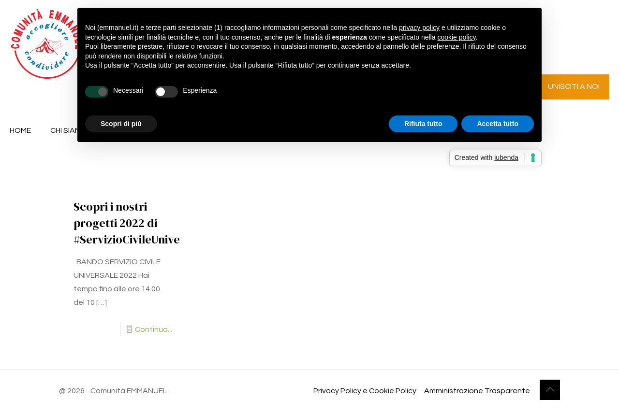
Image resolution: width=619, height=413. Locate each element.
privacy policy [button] (419, 27)
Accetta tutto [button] (497, 124)
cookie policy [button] (456, 37)
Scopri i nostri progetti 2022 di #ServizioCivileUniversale (140, 223)
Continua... (153, 329)
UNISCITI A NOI (574, 86)
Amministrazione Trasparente (477, 391)
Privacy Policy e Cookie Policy (364, 391)
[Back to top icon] (550, 390)
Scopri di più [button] (121, 124)
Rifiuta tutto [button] (423, 124)
